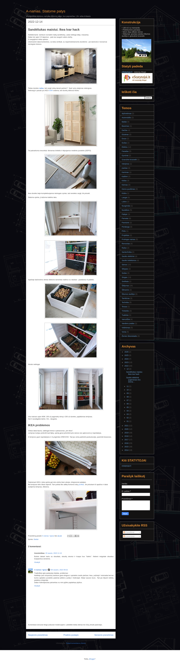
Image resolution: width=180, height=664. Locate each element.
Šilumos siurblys (128, 294)
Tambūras (126, 298)
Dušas (124, 143)
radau (41, 88)
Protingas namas (128, 239)
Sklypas (125, 269)
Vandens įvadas (128, 323)
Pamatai (125, 218)
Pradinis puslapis (71, 635)
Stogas (124, 277)
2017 (126, 440)
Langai (124, 197)
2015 (126, 447)
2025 (126, 355)
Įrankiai (125, 168)
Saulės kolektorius (129, 260)
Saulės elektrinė (128, 256)
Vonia (124, 332)
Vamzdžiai (126, 319)
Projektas (125, 235)
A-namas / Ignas (40, 570)
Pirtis (124, 231)
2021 (126, 426)
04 (128, 411)
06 (128, 404)
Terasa (124, 307)
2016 (126, 443)
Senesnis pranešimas (103, 635)
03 (128, 414)
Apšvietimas (126, 113)
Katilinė (125, 176)
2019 (126, 433)
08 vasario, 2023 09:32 (59, 570)
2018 (126, 436)
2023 (126, 362)
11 (128, 386)
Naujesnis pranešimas (38, 635)
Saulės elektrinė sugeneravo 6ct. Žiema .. (133, 380)
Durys (124, 139)
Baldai (36, 539)
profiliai (81, 484)
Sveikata (125, 281)
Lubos (124, 202)
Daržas (124, 130)
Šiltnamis (125, 290)
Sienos (124, 265)
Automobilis (126, 118)
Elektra (124, 147)
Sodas (124, 273)
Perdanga (126, 227)
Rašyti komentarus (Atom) (75, 643)
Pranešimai (128, 532)
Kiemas (125, 185)
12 (128, 369)
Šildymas (125, 286)
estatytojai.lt (126, 466)
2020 (126, 429)
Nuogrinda (126, 206)
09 (128, 393)
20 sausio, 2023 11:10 (53, 553)
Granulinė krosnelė (129, 160)
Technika (125, 302)
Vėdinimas (126, 328)
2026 (126, 352)
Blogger (92, 659)
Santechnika (127, 252)
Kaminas (125, 172)
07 (128, 400)
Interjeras (125, 164)
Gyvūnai (125, 155)
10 (128, 390)
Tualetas (125, 315)
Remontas (126, 244)
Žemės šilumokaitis (129, 336)
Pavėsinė (125, 223)
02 (128, 418)
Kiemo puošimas (128, 189)
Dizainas (125, 134)
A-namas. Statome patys (45, 11)
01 (128, 421)
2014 (126, 450)
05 (128, 407)
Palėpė (124, 214)
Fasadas (125, 151)
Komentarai (128, 536)
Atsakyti (37, 562)
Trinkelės (125, 311)
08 (128, 397)
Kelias (124, 181)
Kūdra (124, 193)
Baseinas (125, 126)
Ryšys (124, 248)
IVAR (51, 90)
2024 (126, 359)
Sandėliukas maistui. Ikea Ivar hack (134, 373)
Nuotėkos (125, 210)
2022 (126, 366)
